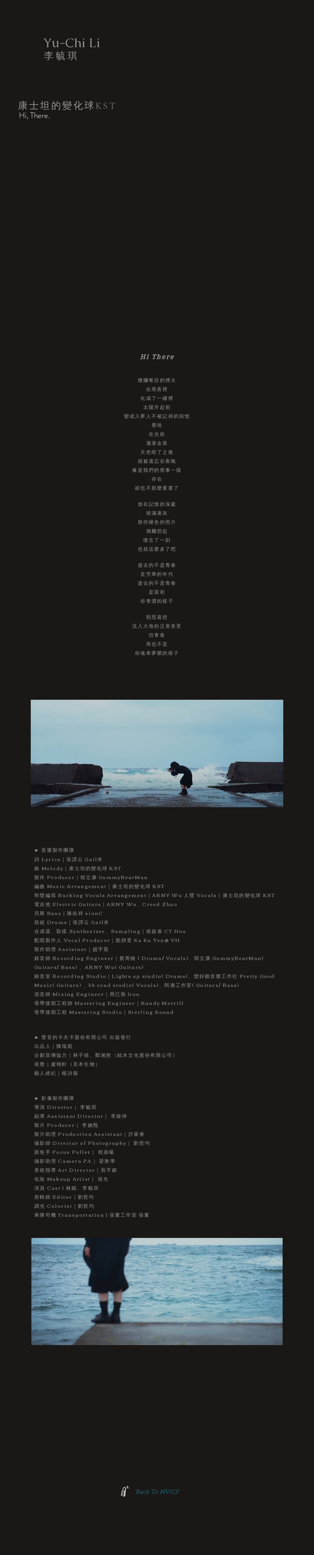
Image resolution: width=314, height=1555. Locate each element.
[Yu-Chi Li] (71, 43)
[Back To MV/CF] (157, 1492)
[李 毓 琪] (60, 56)
